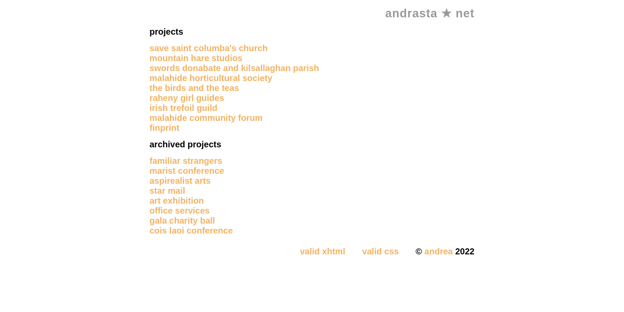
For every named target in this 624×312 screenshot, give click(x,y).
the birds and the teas (194, 88)
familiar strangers (186, 161)
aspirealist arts (180, 180)
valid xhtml (322, 251)
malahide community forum (206, 118)
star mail (167, 190)
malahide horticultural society (211, 78)
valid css (380, 251)
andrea (438, 251)
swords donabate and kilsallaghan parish (234, 68)
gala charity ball (182, 220)
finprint (164, 128)
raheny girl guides (187, 98)
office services (180, 210)
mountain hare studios (196, 58)
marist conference (187, 171)
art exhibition (177, 200)
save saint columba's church (209, 48)
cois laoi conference (191, 230)
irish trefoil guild (184, 108)
